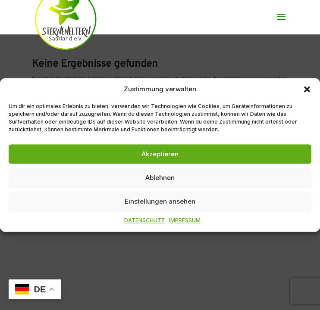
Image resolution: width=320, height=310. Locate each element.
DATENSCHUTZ (144, 220)
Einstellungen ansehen (160, 201)
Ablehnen (160, 178)
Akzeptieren (160, 154)
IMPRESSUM (185, 220)
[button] (307, 89)
